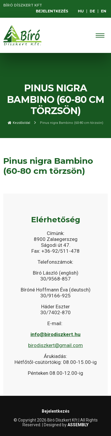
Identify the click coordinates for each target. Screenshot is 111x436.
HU (81, 11)
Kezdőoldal (19, 123)
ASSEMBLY (78, 424)
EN (103, 11)
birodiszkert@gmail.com (55, 345)
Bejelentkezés (52, 11)
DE (92, 11)
